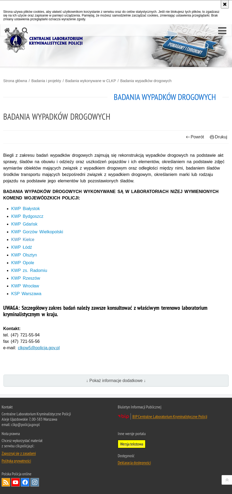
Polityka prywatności (16, 460)
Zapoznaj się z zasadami (19, 453)
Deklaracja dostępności (134, 462)
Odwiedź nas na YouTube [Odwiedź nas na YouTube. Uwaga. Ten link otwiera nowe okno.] (15, 482)
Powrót (195, 137)
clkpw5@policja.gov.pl (39, 348)
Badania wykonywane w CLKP (90, 81)
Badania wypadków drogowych (145, 81)
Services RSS (6, 482)
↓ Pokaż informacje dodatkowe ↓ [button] (116, 380)
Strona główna (15, 81)
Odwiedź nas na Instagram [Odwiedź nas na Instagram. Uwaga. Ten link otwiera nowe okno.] (34, 482)
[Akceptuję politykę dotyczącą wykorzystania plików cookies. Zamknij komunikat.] (225, 4)
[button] (222, 31)
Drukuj (218, 137)
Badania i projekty (46, 81)
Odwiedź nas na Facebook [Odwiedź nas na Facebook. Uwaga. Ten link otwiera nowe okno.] (25, 482)
